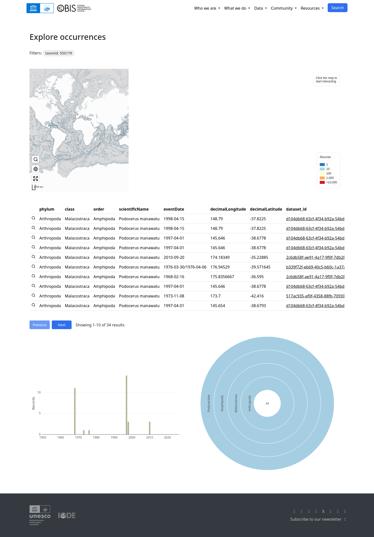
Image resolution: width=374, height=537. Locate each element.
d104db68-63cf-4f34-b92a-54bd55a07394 (324, 218)
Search (337, 7)
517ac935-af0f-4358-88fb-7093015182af (323, 296)
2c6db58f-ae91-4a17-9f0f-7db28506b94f (323, 257)
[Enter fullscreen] (35, 178)
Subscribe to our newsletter (318, 519)
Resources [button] (311, 8)
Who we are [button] (205, 8)
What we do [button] (235, 8)
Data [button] (259, 8)
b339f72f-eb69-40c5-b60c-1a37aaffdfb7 (322, 267)
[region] (187, 131)
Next (62, 324)
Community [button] (282, 8)
